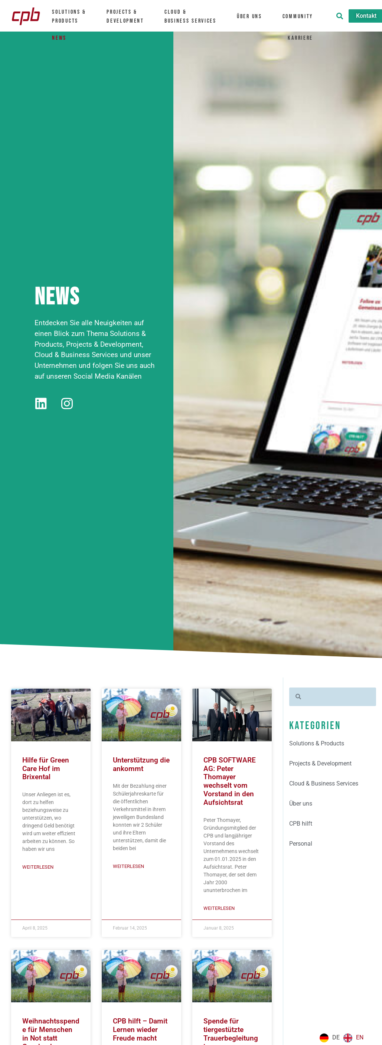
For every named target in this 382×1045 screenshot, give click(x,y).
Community (302, 16)
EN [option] (359, 1037)
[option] (353, 1037)
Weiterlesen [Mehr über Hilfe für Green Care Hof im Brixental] (37, 867)
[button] (339, 16)
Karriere (304, 36)
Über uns (253, 16)
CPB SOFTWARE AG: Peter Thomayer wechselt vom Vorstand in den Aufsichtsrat (229, 782)
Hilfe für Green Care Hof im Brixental (45, 769)
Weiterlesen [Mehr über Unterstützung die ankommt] (128, 866)
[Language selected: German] (343, 1038)
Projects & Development (129, 16)
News (59, 36)
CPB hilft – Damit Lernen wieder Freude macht (140, 1030)
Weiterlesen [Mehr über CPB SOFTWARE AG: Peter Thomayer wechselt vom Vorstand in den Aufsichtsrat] (219, 909)
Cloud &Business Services (194, 16)
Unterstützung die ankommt (141, 764)
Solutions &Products (72, 16)
